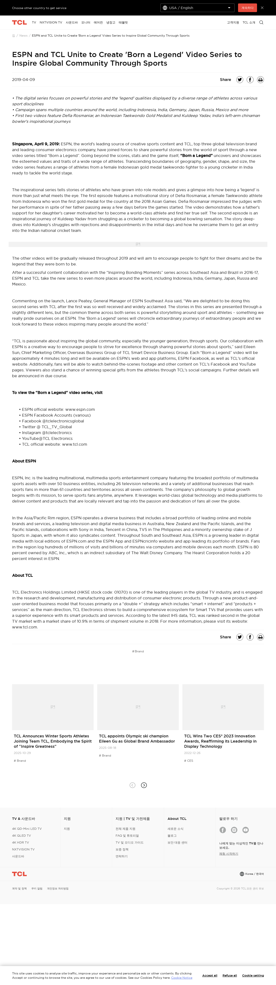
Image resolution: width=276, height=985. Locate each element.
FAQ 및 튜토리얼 (127, 836)
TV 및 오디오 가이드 (130, 842)
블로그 (172, 836)
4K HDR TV (20, 842)
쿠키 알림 (36, 888)
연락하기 (122, 856)
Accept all (209, 975)
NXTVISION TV (23, 849)
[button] (144, 785)
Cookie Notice (181, 978)
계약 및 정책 (19, 888)
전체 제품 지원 (125, 829)
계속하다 (248, 8)
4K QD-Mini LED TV (27, 829)
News (23, 35)
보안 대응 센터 (177, 842)
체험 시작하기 (228, 854)
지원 (67, 829)
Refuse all (230, 975)
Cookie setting (253, 975)
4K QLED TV (21, 836)
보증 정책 (122, 849)
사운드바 (18, 856)
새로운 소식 (175, 829)
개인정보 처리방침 (58, 888)
